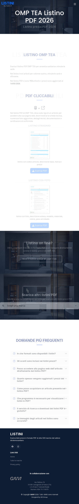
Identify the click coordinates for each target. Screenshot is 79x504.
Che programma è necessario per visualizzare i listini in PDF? (38, 403)
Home (12, 457)
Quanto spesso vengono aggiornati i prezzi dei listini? (38, 383)
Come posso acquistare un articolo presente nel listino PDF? (39, 393)
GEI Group (44, 497)
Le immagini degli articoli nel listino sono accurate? (35, 423)
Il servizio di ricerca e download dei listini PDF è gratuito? (39, 413)
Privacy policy (15, 464)
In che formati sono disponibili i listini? (34, 357)
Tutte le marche (16, 460)
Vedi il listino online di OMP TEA (39, 259)
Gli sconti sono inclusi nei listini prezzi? (35, 364)
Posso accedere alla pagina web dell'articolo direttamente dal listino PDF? (37, 373)
